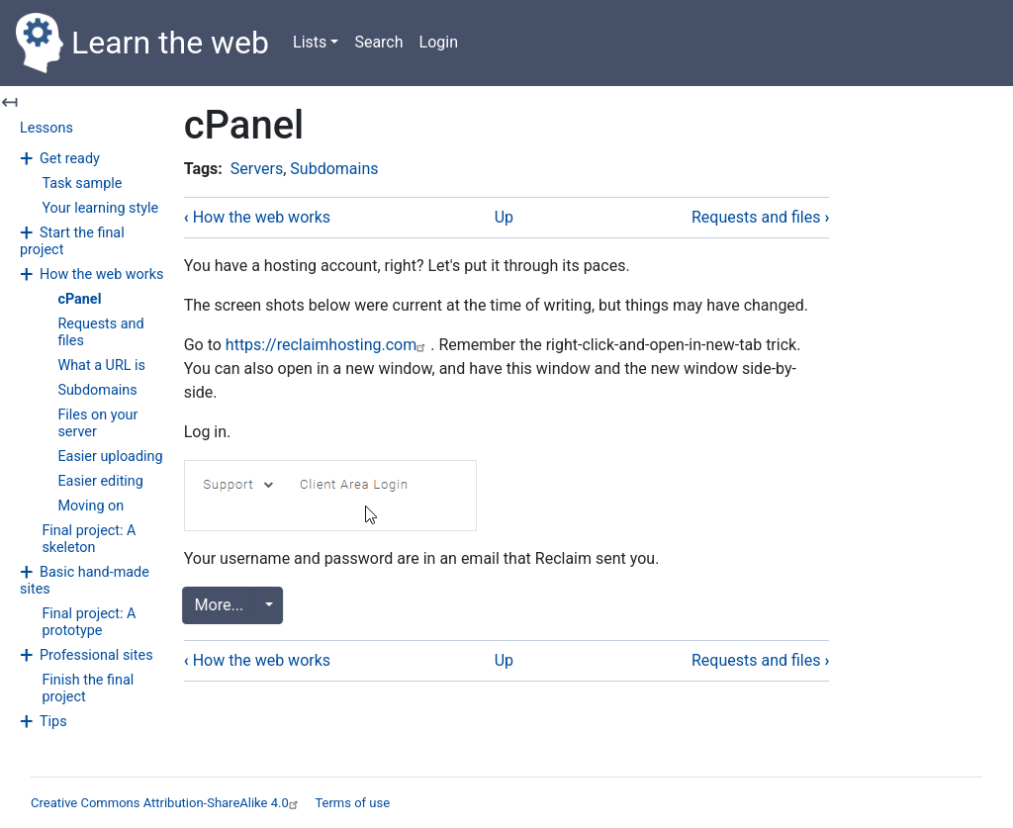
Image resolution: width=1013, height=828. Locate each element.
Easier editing (100, 481)
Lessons (46, 128)
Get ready (70, 158)
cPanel (79, 299)
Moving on (90, 506)
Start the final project (72, 241)
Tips (53, 721)
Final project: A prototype (89, 622)
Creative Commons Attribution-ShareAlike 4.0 (167, 802)
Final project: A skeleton (89, 539)
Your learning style (100, 208)
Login (438, 42)
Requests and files (760, 217)
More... (222, 605)
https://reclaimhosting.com (328, 344)
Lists (309, 42)
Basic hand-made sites (84, 581)
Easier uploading (109, 456)
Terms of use (352, 802)
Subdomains (97, 390)
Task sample (82, 183)
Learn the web (142, 43)
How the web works (101, 274)
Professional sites (96, 655)
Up (504, 217)
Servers (256, 168)
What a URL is (101, 365)
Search (378, 42)
